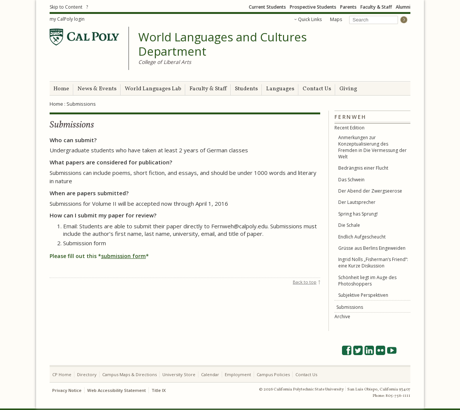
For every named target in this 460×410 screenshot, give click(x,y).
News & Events (97, 89)
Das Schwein (351, 179)
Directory (87, 374)
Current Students (267, 7)
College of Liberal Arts (164, 61)
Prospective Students (313, 7)
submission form (123, 256)
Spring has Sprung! (358, 214)
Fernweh (350, 116)
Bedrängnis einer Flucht (363, 168)
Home (61, 89)
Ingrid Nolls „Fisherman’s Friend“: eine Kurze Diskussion (373, 262)
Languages (280, 89)
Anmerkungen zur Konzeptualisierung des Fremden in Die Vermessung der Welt (372, 147)
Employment (238, 374)
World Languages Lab (153, 89)
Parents (348, 7)
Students (246, 89)
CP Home (61, 374)
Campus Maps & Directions (129, 374)
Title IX (158, 390)
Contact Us (317, 89)
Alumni (403, 7)
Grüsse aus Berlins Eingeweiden (372, 248)
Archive (342, 316)
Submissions (349, 307)
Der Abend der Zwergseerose (370, 191)
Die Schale (349, 225)
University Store (178, 374)
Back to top (304, 282)
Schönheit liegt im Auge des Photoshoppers (367, 280)
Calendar (210, 374)
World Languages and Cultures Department (222, 44)
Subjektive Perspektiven (363, 295)
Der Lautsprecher (356, 202)
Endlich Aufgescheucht (362, 237)
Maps (336, 19)
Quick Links (310, 19)
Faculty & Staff (376, 7)
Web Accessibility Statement (116, 390)
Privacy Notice (67, 390)
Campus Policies (273, 374)
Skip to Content (66, 7)
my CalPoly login (67, 19)
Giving (348, 89)
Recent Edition (349, 128)
